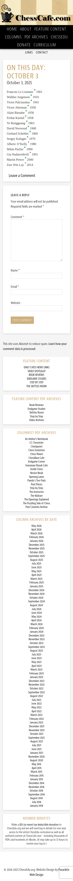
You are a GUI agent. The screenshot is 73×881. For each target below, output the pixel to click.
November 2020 (36, 757)
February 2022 (36, 719)
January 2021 (36, 753)
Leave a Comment (22, 175)
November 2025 (37, 548)
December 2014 (36, 783)
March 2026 (37, 533)
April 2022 (37, 711)
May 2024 (37, 617)
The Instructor (36, 492)
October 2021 (36, 734)
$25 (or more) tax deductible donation (39, 825)
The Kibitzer (37, 496)
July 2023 (36, 654)
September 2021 (36, 738)
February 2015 (37, 775)
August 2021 (36, 741)
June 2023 (36, 658)
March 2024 (37, 624)
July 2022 (36, 700)
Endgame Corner (36, 461)
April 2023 (37, 666)
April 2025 (37, 575)
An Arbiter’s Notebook (36, 439)
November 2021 (36, 730)
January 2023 (36, 677)
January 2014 (36, 806)
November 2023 (37, 639)
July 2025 (36, 563)
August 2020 (36, 760)
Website (15, 303)
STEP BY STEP (36, 382)
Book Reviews (36, 405)
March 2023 (36, 669)
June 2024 (36, 613)
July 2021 (36, 745)
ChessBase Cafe (36, 458)
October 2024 (36, 598)
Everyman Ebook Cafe (37, 465)
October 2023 (36, 643)
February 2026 (36, 537)
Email (15, 286)
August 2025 (36, 560)
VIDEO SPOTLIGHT (37, 371)
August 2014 (36, 798)
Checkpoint (36, 446)
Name (15, 270)
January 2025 (36, 586)
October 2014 (36, 791)
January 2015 (36, 779)
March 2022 (36, 715)
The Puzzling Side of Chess (36, 503)
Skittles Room (36, 412)
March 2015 (36, 772)
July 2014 (36, 802)
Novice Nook (36, 473)
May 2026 (37, 526)
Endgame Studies (36, 409)
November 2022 (37, 685)
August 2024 (36, 605)
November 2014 (36, 787)
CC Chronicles (36, 443)
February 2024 (36, 628)
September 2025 (36, 556)
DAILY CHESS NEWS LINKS (36, 367)
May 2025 (36, 571)
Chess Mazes (36, 454)
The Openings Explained (36, 499)
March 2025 (36, 579)
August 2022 (36, 696)
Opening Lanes (36, 477)
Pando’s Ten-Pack (36, 480)
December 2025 (36, 545)
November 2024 (36, 594)
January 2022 (36, 722)
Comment (17, 217)
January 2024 (36, 632)
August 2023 (36, 651)
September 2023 (36, 647)
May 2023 (36, 662)
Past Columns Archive (36, 507)
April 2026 (36, 529)
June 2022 (36, 703)
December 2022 (36, 681)
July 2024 (36, 609)
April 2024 (36, 620)
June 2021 (36, 749)
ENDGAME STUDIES (36, 379)
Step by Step (36, 416)
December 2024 (36, 590)
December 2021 (36, 726)
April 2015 (36, 768)
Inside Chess (36, 469)
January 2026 (36, 541)
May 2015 (36, 764)
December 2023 (36, 635)
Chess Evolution (36, 450)
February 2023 (36, 673)
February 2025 (36, 582)
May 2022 (36, 707)
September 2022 (36, 692)
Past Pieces (36, 484)
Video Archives (36, 420)
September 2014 (36, 794)
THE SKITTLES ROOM (36, 386)
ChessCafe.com (36, 12)
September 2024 (36, 601)
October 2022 (36, 688)
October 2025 (36, 552)
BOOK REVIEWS (36, 375)
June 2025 (36, 567)
